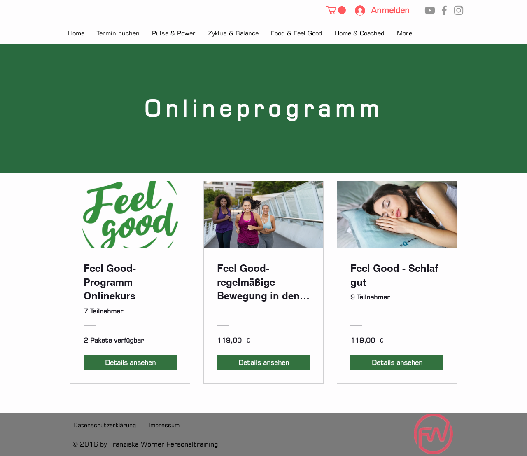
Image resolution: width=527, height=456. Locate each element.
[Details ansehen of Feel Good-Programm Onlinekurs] (130, 362)
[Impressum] (164, 425)
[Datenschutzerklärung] (104, 425)
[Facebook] (444, 10)
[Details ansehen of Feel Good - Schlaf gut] (396, 362)
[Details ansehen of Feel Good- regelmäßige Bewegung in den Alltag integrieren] (263, 362)
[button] (336, 10)
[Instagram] (458, 10)
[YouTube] (430, 10)
